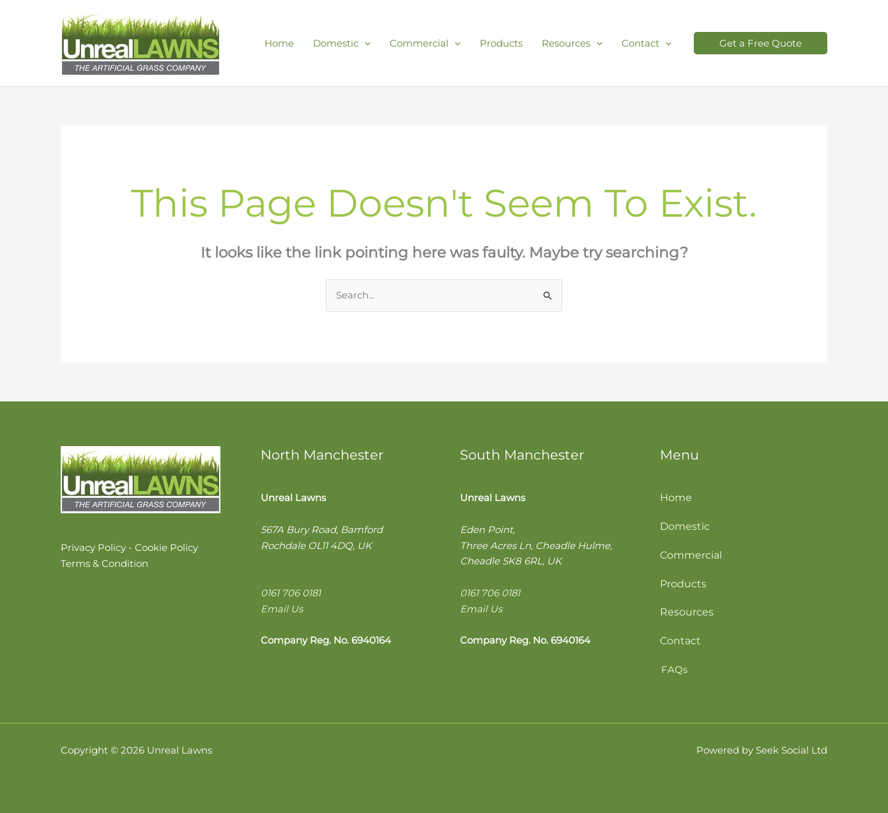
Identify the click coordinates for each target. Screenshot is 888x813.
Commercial (691, 555)
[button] (760, 43)
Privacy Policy (93, 547)
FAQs (674, 669)
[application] (364, 43)
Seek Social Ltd (791, 750)
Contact (680, 641)
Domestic (685, 526)
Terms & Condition (104, 563)
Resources (687, 612)
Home (676, 498)
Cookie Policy (166, 547)
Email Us (282, 609)
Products (683, 584)
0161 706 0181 (291, 593)
